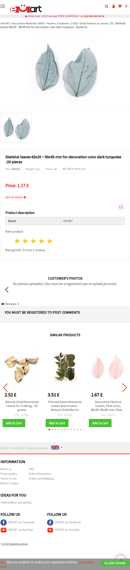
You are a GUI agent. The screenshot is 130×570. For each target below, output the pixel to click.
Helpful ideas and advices (16, 502)
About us (6, 469)
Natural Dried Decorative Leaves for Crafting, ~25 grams (22, 406)
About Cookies (9, 483)
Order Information (40, 474)
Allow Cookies (115, 563)
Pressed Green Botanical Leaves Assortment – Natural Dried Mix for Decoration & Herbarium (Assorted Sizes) (65, 406)
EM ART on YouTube (16, 530)
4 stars (42, 241)
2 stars (25, 241)
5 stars (50, 241)
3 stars (34, 241)
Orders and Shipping (41, 479)
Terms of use (8, 479)
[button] (49, 429)
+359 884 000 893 (92, 16)
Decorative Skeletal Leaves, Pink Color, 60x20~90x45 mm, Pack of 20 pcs (108, 406)
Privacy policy (8, 474)
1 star (17, 241)
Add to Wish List (74, 168)
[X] (2, 562)
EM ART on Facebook (17, 523)
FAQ (31, 469)
